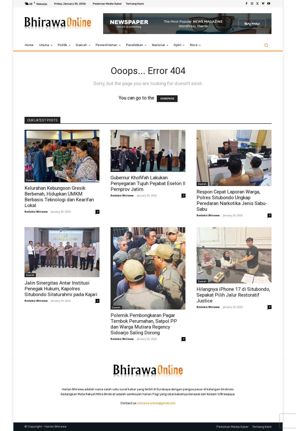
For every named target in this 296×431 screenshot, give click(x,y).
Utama (115, 169)
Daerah (30, 180)
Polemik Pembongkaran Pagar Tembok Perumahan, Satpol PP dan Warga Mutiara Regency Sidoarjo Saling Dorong (144, 324)
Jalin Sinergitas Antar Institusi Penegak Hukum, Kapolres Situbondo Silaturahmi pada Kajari (61, 288)
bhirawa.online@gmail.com (157, 403)
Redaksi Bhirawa (36, 211)
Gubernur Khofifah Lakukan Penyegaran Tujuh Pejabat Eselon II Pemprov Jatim (148, 183)
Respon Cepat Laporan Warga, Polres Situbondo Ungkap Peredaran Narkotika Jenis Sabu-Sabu (232, 200)
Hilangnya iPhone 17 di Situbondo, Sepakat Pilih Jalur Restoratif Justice (233, 295)
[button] (266, 45)
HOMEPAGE (167, 98)
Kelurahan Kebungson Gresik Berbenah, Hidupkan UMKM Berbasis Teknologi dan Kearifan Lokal (59, 196)
